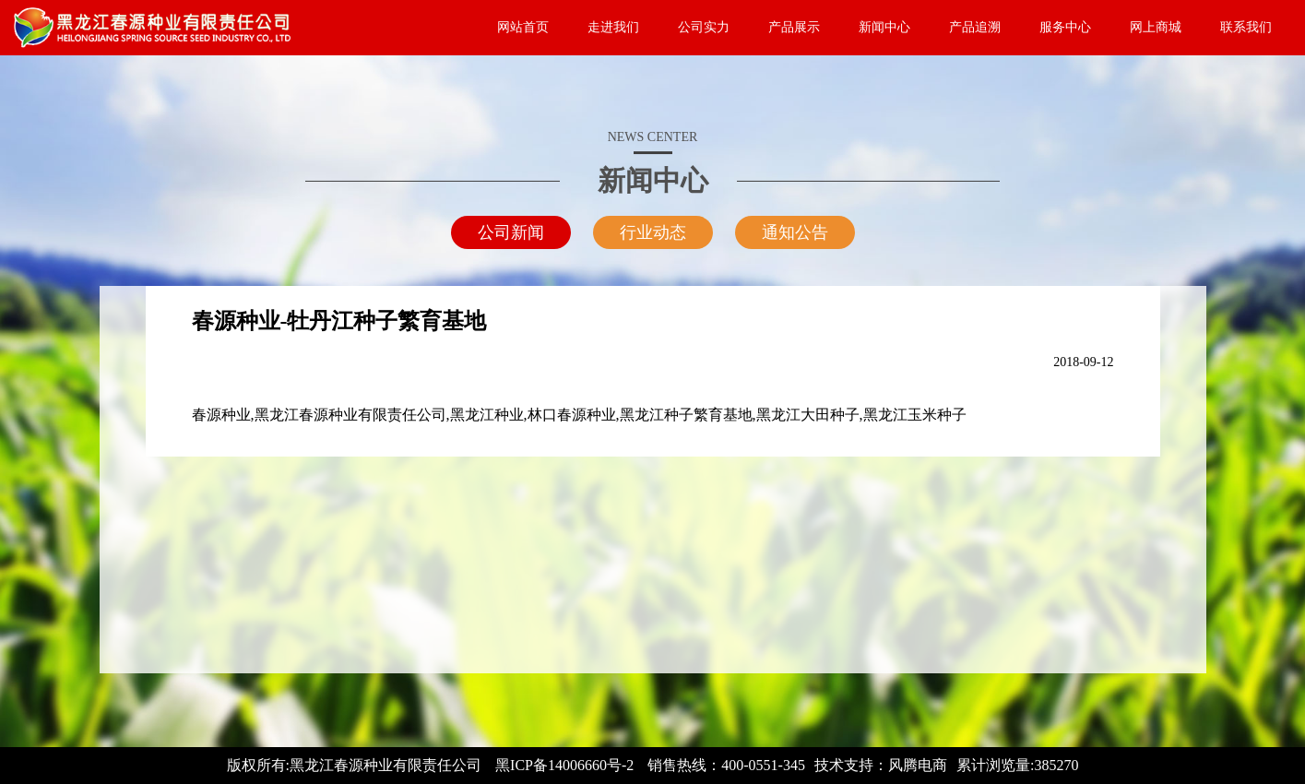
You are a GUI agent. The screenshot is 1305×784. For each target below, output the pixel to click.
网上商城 (1155, 27)
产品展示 (794, 27)
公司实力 (704, 27)
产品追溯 (975, 27)
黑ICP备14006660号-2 (564, 765)
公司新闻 (511, 232)
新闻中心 (884, 27)
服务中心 (1065, 27)
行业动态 (653, 232)
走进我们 (613, 27)
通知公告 (795, 232)
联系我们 (1246, 27)
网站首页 (523, 27)
